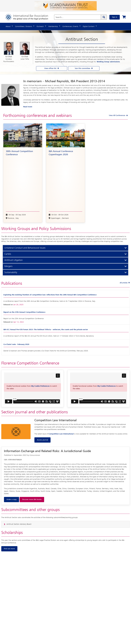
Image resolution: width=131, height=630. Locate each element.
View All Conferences (117, 115)
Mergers (8, 266)
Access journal (42, 440)
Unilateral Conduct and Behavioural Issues (24, 248)
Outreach (40, 26)
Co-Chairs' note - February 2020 (16, 344)
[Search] (104, 17)
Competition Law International (61, 434)
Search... (59, 17)
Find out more (9, 549)
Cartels (7, 254)
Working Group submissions (108, 62)
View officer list (51, 68)
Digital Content (88, 26)
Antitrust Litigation (13, 260)
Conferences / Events (70, 26)
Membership (53, 26)
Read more (27, 107)
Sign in (114, 17)
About (8, 26)
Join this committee (84, 68)
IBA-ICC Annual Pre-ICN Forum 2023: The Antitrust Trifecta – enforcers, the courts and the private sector (45, 329)
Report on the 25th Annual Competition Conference (24, 312)
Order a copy (12, 499)
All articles (125, 283)
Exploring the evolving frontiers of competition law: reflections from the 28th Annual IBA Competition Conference (49, 295)
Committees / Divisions (23, 26)
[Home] (29, 17)
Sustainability (10, 272)
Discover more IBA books (32, 499)
